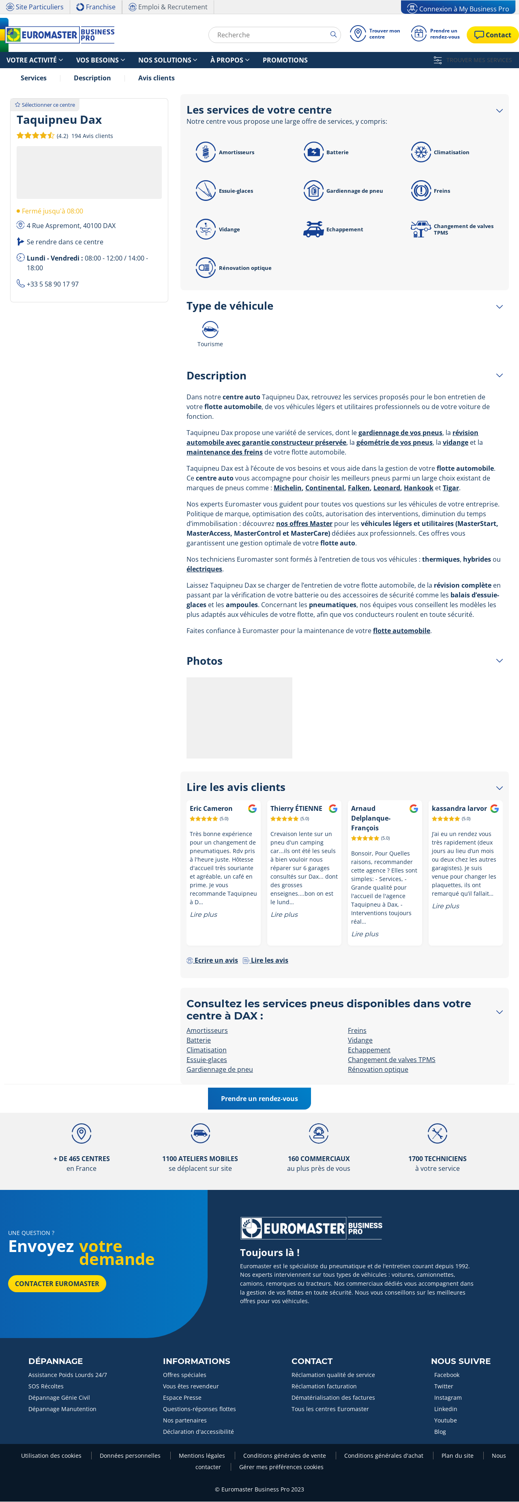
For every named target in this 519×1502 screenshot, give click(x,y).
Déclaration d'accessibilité (198, 1432)
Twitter (443, 1386)
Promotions (239, 60)
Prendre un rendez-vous (259, 1099)
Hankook (418, 488)
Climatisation (439, 152)
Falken (359, 488)
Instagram (448, 1398)
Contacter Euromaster (57, 1284)
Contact (312, 1362)
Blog (440, 1432)
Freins (429, 191)
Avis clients (156, 78)
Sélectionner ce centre (45, 105)
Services (34, 78)
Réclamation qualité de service (333, 1375)
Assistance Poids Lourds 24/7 (67, 1375)
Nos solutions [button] (138, 60)
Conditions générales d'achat (384, 1456)
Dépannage (55, 1362)
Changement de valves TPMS (450, 229)
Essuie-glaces (223, 191)
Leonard (386, 488)
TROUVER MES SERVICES (473, 60)
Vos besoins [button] (82, 60)
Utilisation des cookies (52, 1456)
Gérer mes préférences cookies (281, 1467)
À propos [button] (191, 60)
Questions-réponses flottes (199, 1409)
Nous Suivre (461, 1362)
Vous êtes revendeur (191, 1386)
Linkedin (445, 1409)
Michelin (288, 488)
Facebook (446, 1375)
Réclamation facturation (324, 1386)
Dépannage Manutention (62, 1409)
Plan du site (458, 1456)
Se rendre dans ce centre (65, 242)
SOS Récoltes (46, 1386)
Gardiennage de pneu (341, 191)
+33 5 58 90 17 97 (53, 284)
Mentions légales (203, 1456)
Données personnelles (131, 1456)
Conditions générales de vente (285, 1456)
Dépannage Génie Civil (59, 1398)
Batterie (324, 152)
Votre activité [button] (25, 60)
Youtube (445, 1420)
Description (92, 78)
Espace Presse (182, 1398)
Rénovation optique (232, 268)
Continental (324, 488)
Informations (196, 1362)
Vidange (216, 229)
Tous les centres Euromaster (330, 1409)
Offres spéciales (184, 1375)
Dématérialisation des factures (333, 1398)
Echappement (331, 229)
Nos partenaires (185, 1420)
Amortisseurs (223, 152)
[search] (330, 34)
